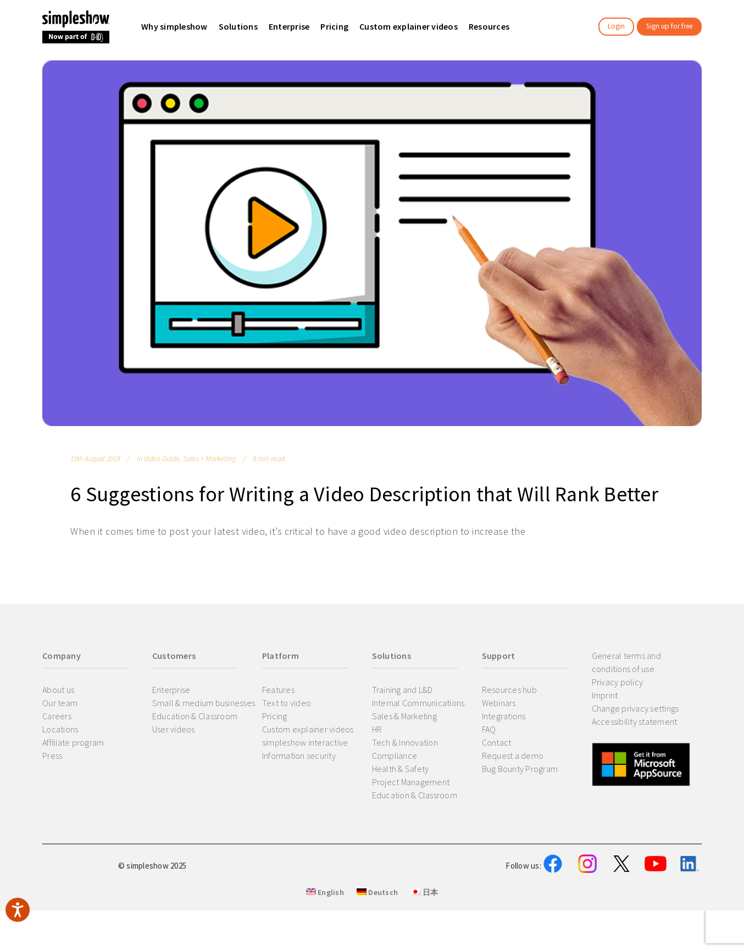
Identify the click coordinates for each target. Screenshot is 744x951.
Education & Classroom (194, 716)
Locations (60, 729)
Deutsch (377, 946)
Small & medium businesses (203, 702)
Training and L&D (402, 689)
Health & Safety (400, 768)
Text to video (286, 702)
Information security (299, 755)
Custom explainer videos (308, 729)
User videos (173, 729)
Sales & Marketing (404, 716)
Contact (497, 742)
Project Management (411, 781)
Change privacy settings (635, 708)
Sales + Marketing (209, 458)
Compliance (395, 755)
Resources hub (509, 689)
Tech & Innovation (405, 742)
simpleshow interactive (305, 742)
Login (616, 26)
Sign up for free (669, 26)
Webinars (499, 702)
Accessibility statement (635, 721)
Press (52, 755)
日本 (424, 946)
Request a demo (513, 755)
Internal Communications (418, 702)
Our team (59, 702)
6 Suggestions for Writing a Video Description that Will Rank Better (364, 494)
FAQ (489, 729)
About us (58, 689)
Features (278, 689)
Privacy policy (617, 681)
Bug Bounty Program (520, 768)
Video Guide (162, 458)
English (325, 946)
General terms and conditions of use (626, 662)
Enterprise (171, 689)
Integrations (504, 716)
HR (377, 729)
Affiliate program (73, 742)
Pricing (274, 716)
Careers (56, 716)
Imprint (605, 695)
